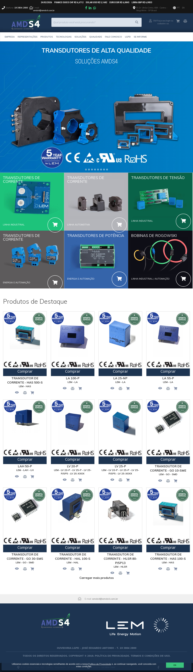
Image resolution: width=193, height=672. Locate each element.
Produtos (46, 36)
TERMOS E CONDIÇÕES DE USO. (150, 655)
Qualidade (95, 36)
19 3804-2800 (21, 7)
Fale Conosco (113, 36)
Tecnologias (63, 36)
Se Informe (140, 36)
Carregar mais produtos (96, 578)
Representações (27, 36)
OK (174, 665)
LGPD (128, 36)
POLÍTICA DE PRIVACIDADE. (112, 655)
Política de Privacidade (99, 664)
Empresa (10, 36)
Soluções (80, 36)
